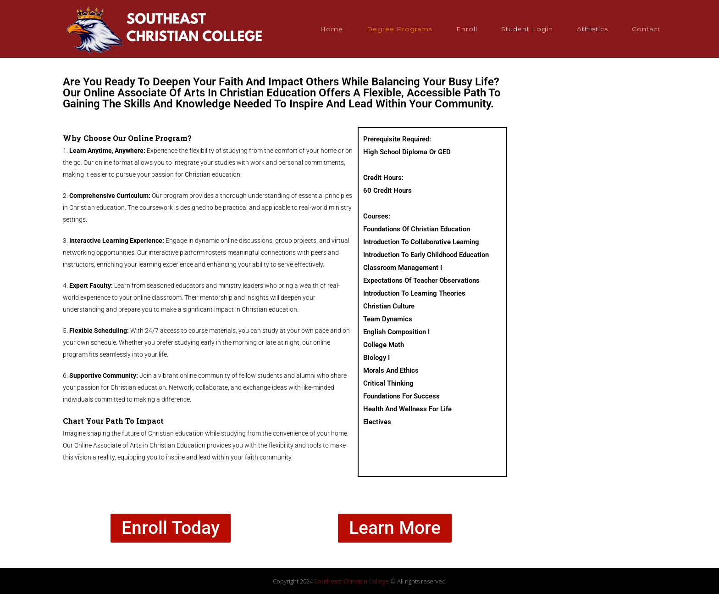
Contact (646, 29)
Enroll (466, 29)
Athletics (592, 29)
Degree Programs (399, 29)
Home (331, 29)
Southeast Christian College (351, 581)
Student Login (527, 29)
